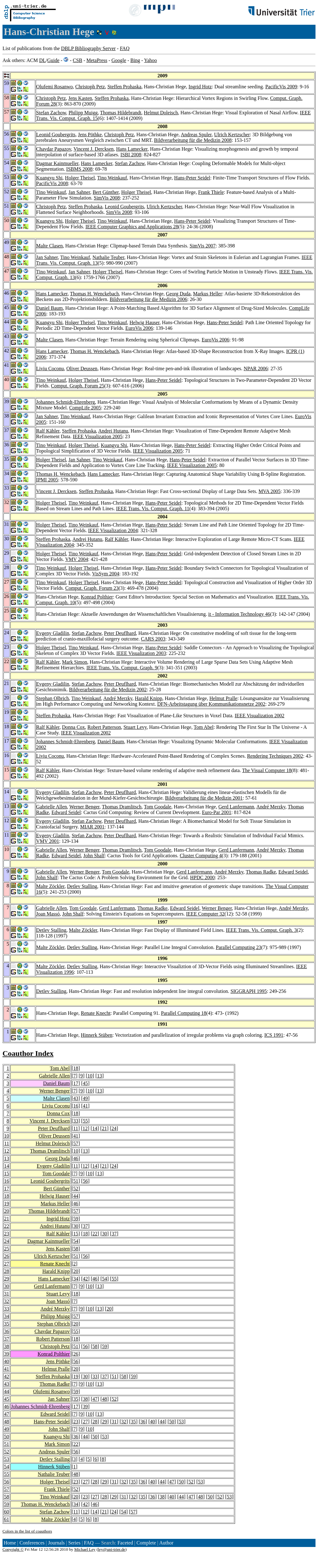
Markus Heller (207, 293)
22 (6, 1226)
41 (85, 1105)
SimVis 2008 (107, 197)
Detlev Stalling (82, 886)
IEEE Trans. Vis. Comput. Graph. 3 (261, 930)
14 (94, 1128)
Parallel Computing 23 (238, 947)
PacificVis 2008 (52, 183)
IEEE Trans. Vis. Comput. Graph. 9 (121, 667)
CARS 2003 (153, 638)
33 (75, 1121)
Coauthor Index (28, 1053)
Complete (146, 1542)
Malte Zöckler (50, 886)
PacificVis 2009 (281, 86)
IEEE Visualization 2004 (113, 530)
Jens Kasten (80, 98)
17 (75, 1083)
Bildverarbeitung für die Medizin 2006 (148, 299)
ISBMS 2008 (79, 169)
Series (74, 1542)
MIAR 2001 (92, 826)
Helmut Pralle (223, 698)
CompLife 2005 (85, 407)
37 (85, 1226)
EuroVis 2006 (139, 328)
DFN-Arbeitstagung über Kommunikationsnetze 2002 (211, 704)
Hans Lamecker (131, 149)
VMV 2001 (47, 841)
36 (6, 1331)
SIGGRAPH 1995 (248, 991)
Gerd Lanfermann (236, 806)
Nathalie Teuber (108, 257)
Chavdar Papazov (53, 149)
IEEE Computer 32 (205, 913)
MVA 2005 (269, 491)
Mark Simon (74, 662)
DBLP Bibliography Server (88, 48)
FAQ (125, 48)
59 (75, 1218)
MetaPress (96, 60)
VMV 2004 (76, 559)
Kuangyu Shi (49, 177)
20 (6, 1211)
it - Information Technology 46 (239, 614)
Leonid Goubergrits (55, 134)
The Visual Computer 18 (266, 770)
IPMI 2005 (47, 479)
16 (75, 1105)
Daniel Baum (49, 308)
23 (6, 1233)
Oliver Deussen (81, 368)
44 (75, 1196)
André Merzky (117, 698)
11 (75, 1128)
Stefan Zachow (51, 112)
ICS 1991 (273, 1035)
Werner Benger (84, 806)
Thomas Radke (261, 872)
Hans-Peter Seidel (192, 177)
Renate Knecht (95, 1013)
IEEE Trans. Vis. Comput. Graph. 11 (152, 508)
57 (75, 1143)
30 (75, 1226)
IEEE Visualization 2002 (260, 715)
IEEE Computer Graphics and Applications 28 (131, 226)
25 (6, 1248)
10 (89, 1075)
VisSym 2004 (105, 573)
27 (6, 1263)
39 (6, 1354)
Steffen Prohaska (124, 86)
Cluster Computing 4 (201, 855)
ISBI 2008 (131, 154)
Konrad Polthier (97, 596)
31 (6, 1293)
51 (75, 1181)
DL (42, 60)
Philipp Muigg (83, 112)
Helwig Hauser (145, 322)
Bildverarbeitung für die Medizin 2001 (204, 798)
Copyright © (13, 1549)
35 (6, 1323)
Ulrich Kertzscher (232, 134)
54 (75, 1241)
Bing (135, 60)
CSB (77, 60)
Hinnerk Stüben (96, 1035)
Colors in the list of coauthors (27, 1531)
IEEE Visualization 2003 (141, 653)
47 (94, 1399)
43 (75, 1098)
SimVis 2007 (203, 245)
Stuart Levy (134, 727)
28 (6, 1271)
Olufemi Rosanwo (54, 86)
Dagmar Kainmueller (57, 163)
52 (75, 1188)
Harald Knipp (148, 698)
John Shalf (94, 855)
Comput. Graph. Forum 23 (91, 588)
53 (181, 1421)
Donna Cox (73, 727)
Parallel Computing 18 (183, 1013)
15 (6, 1173)
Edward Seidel (66, 812)
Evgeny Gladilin (52, 633)
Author (166, 1542)
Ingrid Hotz (200, 86)
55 (85, 1121)
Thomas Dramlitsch (121, 806)
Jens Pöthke (90, 134)
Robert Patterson (104, 727)
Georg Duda (178, 293)
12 (85, 1128)
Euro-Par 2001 (216, 812)
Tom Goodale (157, 806)
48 (104, 1399)
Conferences (31, 1542)
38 (6, 1346)
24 (113, 1128)
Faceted (125, 1542)
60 (6, 1511)
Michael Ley (84, 1549)
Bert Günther (106, 192)
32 (6, 1301)
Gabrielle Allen (51, 806)
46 (75, 1158)
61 (6, 1519)
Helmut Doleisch (161, 112)
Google (118, 60)
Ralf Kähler (47, 430)
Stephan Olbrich (52, 698)
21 (104, 1128)
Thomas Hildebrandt (120, 112)
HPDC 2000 (202, 877)
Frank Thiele (211, 192)
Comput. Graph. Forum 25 (77, 385)
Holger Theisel (80, 177)
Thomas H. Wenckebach (94, 293)
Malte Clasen (49, 245)
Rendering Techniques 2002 (275, 756)
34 (75, 1278)
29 (6, 1278)
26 (6, 1256)
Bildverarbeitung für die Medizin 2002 (107, 689)
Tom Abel (203, 727)
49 (85, 1098)
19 (6, 1203)
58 (75, 1248)
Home (10, 1542)
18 (75, 1068)
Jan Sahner (79, 192)
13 (99, 1075)
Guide (53, 60)
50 (171, 1421)
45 (85, 1083)
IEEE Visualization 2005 (97, 436)
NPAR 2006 (256, 368)
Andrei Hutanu (113, 430)
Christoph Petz (90, 86)
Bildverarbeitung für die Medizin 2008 (193, 140)
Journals (56, 1542)
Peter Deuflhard (120, 633)
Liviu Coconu (50, 368)
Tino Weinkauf (112, 177)
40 (6, 1361)
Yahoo (150, 60)
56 (85, 1181)
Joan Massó (48, 913)
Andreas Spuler (196, 134)
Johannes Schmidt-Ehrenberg (65, 402)
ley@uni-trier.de (111, 1549)
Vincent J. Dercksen (94, 149)
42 (85, 1278)
